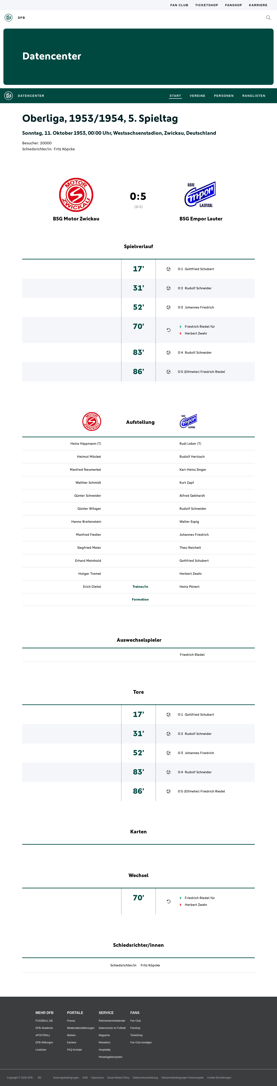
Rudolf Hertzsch (192, 456)
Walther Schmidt (88, 482)
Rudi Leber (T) (190, 443)
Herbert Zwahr (196, 333)
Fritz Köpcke (64, 149)
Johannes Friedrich (199, 307)
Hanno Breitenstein (86, 521)
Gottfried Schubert (199, 269)
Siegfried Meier (89, 547)
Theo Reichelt (190, 547)
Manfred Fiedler (88, 534)
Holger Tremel (89, 573)
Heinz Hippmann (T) (85, 443)
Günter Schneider (87, 495)
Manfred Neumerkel (85, 469)
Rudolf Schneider (198, 288)
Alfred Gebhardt (192, 495)
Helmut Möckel (89, 456)
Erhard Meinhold (88, 560)
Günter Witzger (89, 508)
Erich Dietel (92, 586)
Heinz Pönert (189, 586)
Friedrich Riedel (197, 326)
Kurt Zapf (186, 482)
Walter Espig (189, 521)
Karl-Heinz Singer (192, 469)
